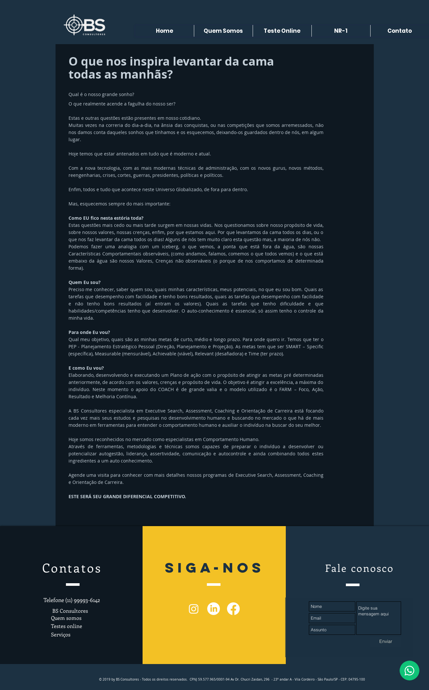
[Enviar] (385, 642)
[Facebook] (233, 608)
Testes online (66, 625)
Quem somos (66, 617)
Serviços (60, 634)
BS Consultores (69, 610)
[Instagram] (193, 608)
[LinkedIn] (213, 608)
